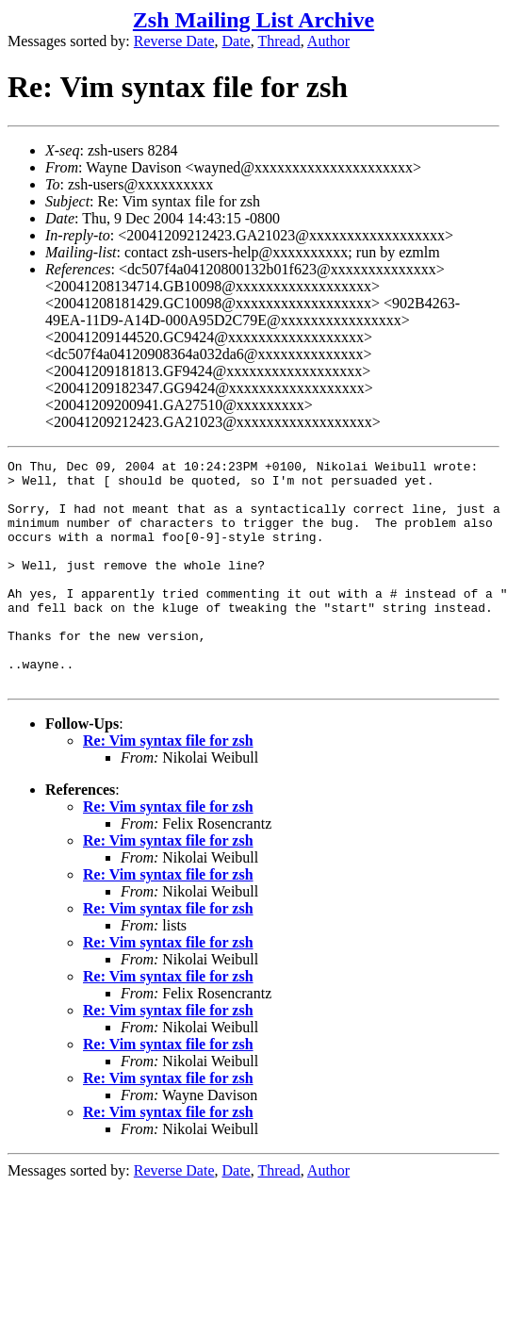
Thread (278, 41)
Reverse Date (174, 41)
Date (236, 41)
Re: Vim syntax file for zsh (168, 786)
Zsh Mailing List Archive (253, 20)
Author (328, 41)
